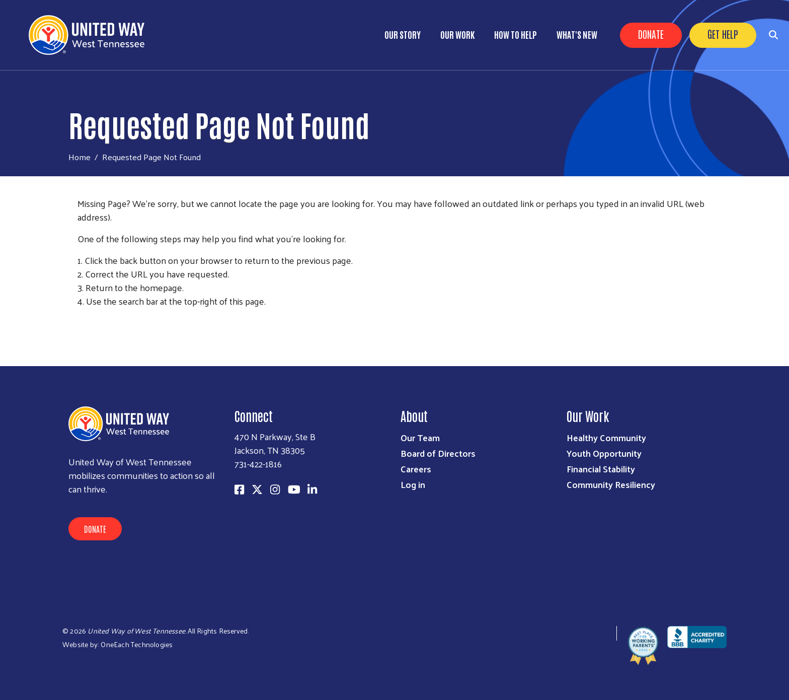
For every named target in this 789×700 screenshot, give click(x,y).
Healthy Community (606, 437)
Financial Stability (601, 468)
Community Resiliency (611, 484)
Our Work (457, 34)
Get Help (722, 33)
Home (79, 157)
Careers (416, 468)
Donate (651, 33)
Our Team (420, 437)
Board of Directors (438, 453)
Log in (413, 484)
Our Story (402, 34)
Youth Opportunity (604, 453)
